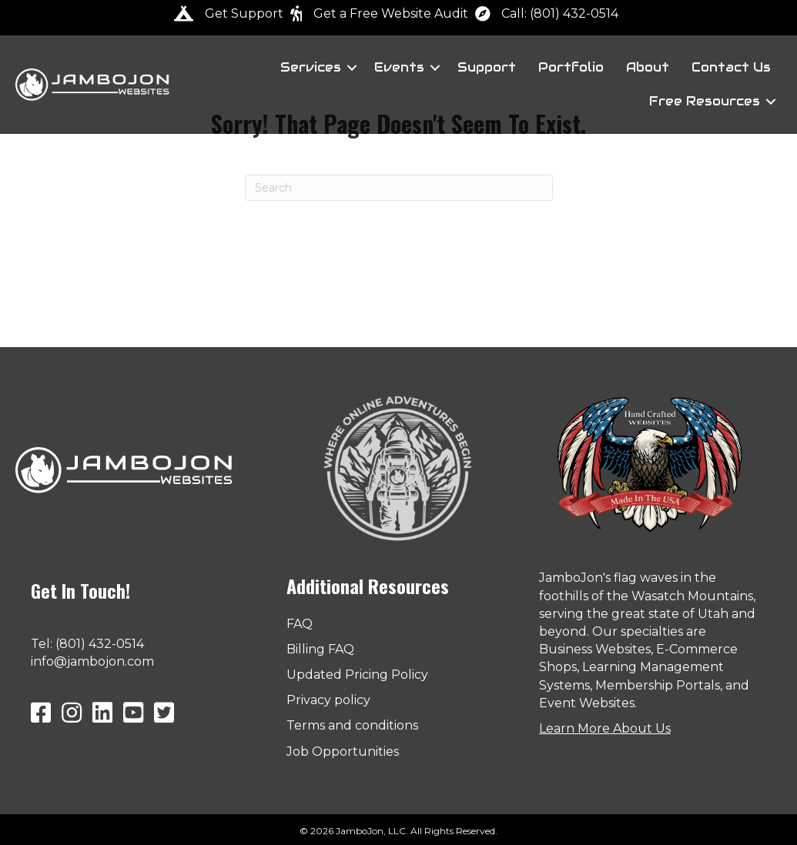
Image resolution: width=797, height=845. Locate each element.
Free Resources (704, 101)
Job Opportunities (342, 751)
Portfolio (571, 67)
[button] (352, 68)
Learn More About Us (605, 728)
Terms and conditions (352, 725)
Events (399, 67)
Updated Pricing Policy (357, 674)
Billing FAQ (320, 649)
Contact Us (731, 67)
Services (310, 67)
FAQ (299, 623)
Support (486, 67)
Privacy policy (328, 700)
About (647, 67)
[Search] (399, 188)
